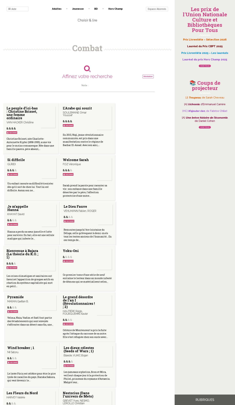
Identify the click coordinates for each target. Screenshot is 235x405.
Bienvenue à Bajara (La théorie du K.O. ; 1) (22, 209)
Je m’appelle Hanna (73, 161)
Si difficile (127, 108)
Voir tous (204, 66)
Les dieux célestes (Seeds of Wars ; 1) (134, 254)
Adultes (57, 9)
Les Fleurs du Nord (22, 303)
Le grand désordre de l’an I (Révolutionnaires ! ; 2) (23, 258)
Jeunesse (78, 9)
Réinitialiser (148, 76)
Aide (12, 9)
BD (96, 9)
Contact (50, 372)
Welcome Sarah (19, 160)
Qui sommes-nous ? (70, 372)
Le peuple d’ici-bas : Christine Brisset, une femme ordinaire (22, 113)
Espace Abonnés (157, 9)
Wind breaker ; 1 (76, 253)
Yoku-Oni (71, 206)
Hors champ (115, 9)
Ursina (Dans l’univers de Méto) (134, 305)
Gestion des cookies (118, 372)
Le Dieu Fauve (130, 160)
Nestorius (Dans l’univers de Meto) (78, 305)
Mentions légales (94, 372)
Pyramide (127, 206)
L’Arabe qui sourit (77, 108)
